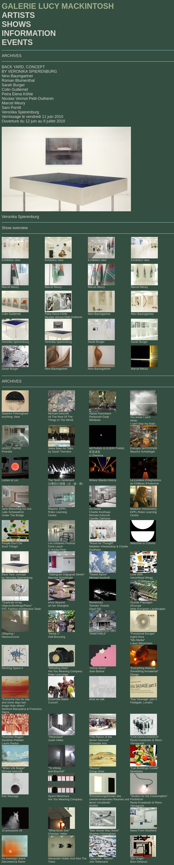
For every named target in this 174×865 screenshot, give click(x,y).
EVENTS (17, 42)
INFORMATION (29, 33)
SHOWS (16, 24)
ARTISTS (18, 15)
